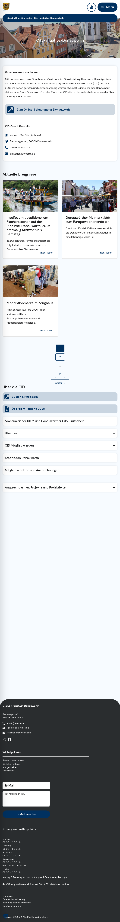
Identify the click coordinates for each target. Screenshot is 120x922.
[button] (5, 916)
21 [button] (60, 374)
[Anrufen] (14, 723)
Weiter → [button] (60, 382)
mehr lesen (46, 252)
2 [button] (60, 357)
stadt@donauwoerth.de (18, 732)
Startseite (26, 18)
